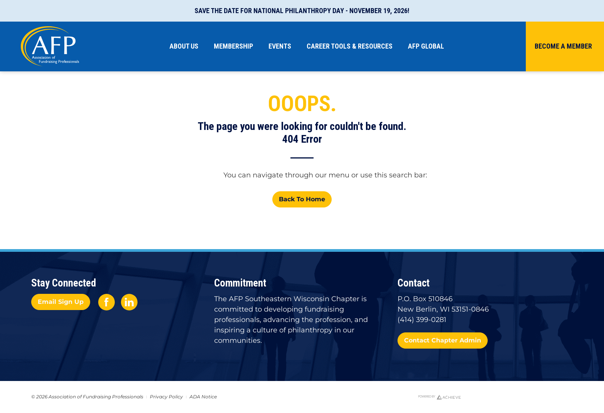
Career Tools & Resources (350, 46)
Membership (233, 46)
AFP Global (426, 46)
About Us (183, 46)
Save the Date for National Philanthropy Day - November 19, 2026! (302, 11)
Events (279, 46)
